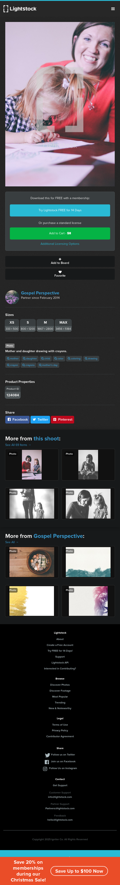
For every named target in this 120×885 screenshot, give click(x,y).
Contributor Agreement (60, 736)
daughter (30, 358)
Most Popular (60, 697)
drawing (91, 358)
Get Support (60, 785)
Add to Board (60, 261)
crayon (12, 365)
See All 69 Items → (18, 445)
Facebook (17, 419)
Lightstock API (60, 663)
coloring (74, 358)
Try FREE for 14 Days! (60, 651)
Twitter (40, 419)
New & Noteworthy (60, 708)
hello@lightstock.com (60, 820)
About (60, 639)
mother (13, 358)
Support (60, 657)
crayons (28, 365)
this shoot (46, 438)
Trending (60, 703)
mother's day (48, 365)
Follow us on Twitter (63, 755)
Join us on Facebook (63, 761)
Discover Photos (60, 685)
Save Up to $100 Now (79, 871)
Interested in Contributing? (60, 669)
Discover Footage (60, 691)
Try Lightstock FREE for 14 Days (60, 210)
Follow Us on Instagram (63, 768)
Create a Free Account (60, 645)
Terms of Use (60, 725)
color (58, 358)
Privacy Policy (60, 730)
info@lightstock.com (60, 797)
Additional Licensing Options (60, 244)
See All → (12, 542)
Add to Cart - (60, 233)
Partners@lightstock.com (60, 808)
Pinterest (62, 419)
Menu (112, 8)
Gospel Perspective (40, 293)
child (45, 358)
